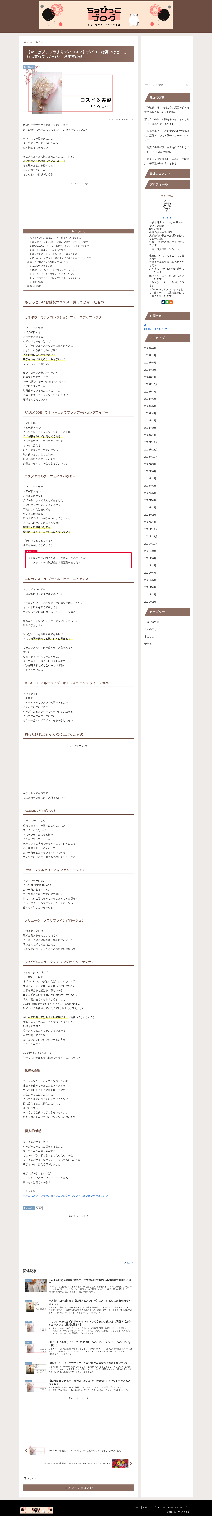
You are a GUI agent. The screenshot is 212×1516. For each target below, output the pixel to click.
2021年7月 (150, 565)
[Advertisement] (78, 205)
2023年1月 (150, 435)
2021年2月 (150, 601)
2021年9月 (150, 551)
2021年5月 (150, 580)
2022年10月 (151, 456)
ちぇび (167, 217)
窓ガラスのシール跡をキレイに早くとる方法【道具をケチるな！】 (166, 121)
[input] (167, 85)
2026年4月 (150, 348)
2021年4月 (150, 587)
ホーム (137, 1507)
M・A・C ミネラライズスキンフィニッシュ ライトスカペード (63, 258)
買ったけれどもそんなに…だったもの (49, 262)
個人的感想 (35, 286)
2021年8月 (150, 558)
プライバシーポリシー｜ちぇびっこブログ (172, 1507)
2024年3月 (150, 369)
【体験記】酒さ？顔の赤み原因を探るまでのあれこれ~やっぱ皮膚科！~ (166, 109)
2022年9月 (150, 464)
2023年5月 (150, 406)
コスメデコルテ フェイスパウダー (50, 250)
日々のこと (29, 1208)
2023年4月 (150, 413)
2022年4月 (150, 500)
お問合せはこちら (155, 329)
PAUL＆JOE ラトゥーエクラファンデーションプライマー (61, 246)
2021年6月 (150, 572)
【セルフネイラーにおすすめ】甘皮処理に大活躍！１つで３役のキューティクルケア (166, 135)
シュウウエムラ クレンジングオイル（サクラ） (56, 278)
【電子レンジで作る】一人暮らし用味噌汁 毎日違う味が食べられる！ (166, 161)
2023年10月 (151, 384)
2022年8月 (150, 471)
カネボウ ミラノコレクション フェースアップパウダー (60, 241)
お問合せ (147, 1507)
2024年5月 (150, 362)
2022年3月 (150, 507)
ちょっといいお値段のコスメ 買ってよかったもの (55, 237)
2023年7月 (150, 391)
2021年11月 (151, 536)
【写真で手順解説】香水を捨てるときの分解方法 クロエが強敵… (166, 149)
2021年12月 (151, 529)
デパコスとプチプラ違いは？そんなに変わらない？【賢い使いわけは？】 (65, 1195)
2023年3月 (150, 420)
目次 (74, 231)
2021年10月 (151, 543)
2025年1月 (150, 355)
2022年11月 (151, 449)
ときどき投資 (151, 622)
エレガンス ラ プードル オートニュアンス (54, 254)
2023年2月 (150, 428)
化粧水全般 (37, 282)
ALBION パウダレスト (43, 266)
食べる (148, 643)
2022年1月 (150, 522)
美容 (39, 1208)
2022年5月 (150, 493)
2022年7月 (150, 478)
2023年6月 (150, 398)
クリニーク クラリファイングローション (53, 274)
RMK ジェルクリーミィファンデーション (53, 270)
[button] (187, 85)
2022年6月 (150, 485)
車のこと (149, 636)
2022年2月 (150, 514)
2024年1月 (150, 377)
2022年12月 (151, 442)
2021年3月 (150, 594)
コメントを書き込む (78, 1488)
